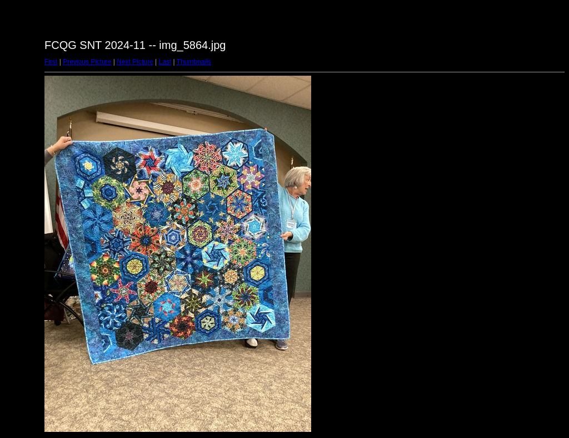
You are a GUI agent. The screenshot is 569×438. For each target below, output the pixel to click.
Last (164, 62)
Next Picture (135, 62)
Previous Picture (87, 62)
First (50, 62)
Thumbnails (194, 62)
